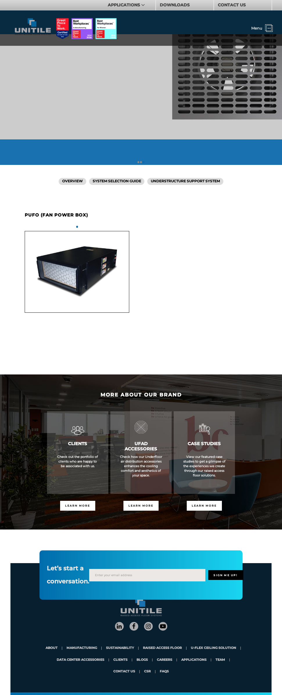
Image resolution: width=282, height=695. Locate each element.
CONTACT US (232, 5)
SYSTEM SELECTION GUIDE (117, 181)
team (220, 660)
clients (120, 660)
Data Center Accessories (80, 660)
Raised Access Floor (162, 648)
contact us (124, 671)
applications (193, 660)
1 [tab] (138, 162)
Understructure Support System (185, 181)
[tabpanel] (77, 272)
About (52, 648)
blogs (142, 660)
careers (164, 660)
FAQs (164, 671)
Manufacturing (82, 648)
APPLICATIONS (124, 5)
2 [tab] (141, 162)
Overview (72, 181)
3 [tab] (144, 162)
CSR (147, 671)
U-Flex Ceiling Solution (213, 648)
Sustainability (120, 648)
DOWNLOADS (175, 5)
